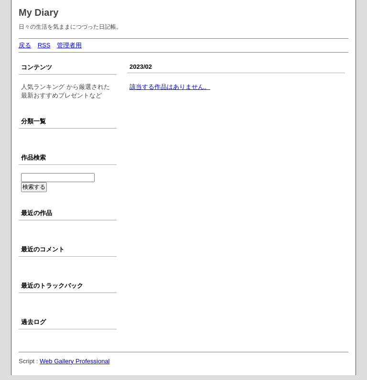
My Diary (38, 12)
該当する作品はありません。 (170, 86)
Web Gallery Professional (74, 361)
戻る (25, 45)
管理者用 (69, 45)
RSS (44, 45)
